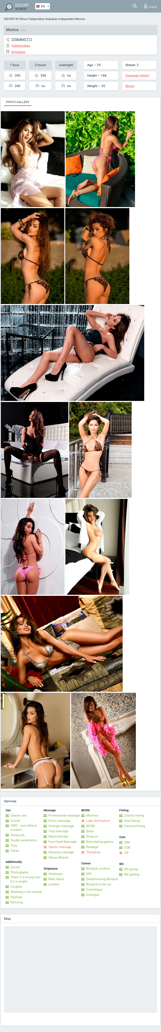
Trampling (93, 852)
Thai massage (58, 831)
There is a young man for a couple (25, 879)
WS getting (131, 874)
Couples (16, 886)
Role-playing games (99, 842)
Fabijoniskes (36, 19)
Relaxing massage (61, 852)
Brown (130, 86)
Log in (150, 6)
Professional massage (64, 815)
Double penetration (23, 840)
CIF (126, 853)
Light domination (98, 821)
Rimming (16, 902)
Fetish (14, 851)
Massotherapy (58, 836)
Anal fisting (132, 821)
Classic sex (18, 815)
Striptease (55, 874)
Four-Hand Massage (62, 842)
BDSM (90, 826)
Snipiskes (51, 19)
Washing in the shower (26, 892)
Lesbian (53, 884)
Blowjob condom (98, 868)
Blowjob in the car (98, 884)
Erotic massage (59, 821)
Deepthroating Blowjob (102, 879)
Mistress (92, 815)
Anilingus (92, 895)
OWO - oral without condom (23, 828)
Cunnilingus (94, 889)
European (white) (137, 75)
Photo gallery (17, 102)
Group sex (17, 835)
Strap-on (92, 836)
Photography (19, 872)
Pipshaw (16, 897)
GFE (89, 874)
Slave (90, 831)
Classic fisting (134, 815)
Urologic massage (61, 826)
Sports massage (59, 847)
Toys (13, 845)
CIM (127, 842)
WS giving (131, 869)
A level (15, 821)
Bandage (92, 847)
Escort (15, 867)
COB (127, 847)
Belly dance (56, 879)
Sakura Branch (58, 857)
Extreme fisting (134, 826)
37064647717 (22, 39)
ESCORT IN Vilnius (15, 19)
